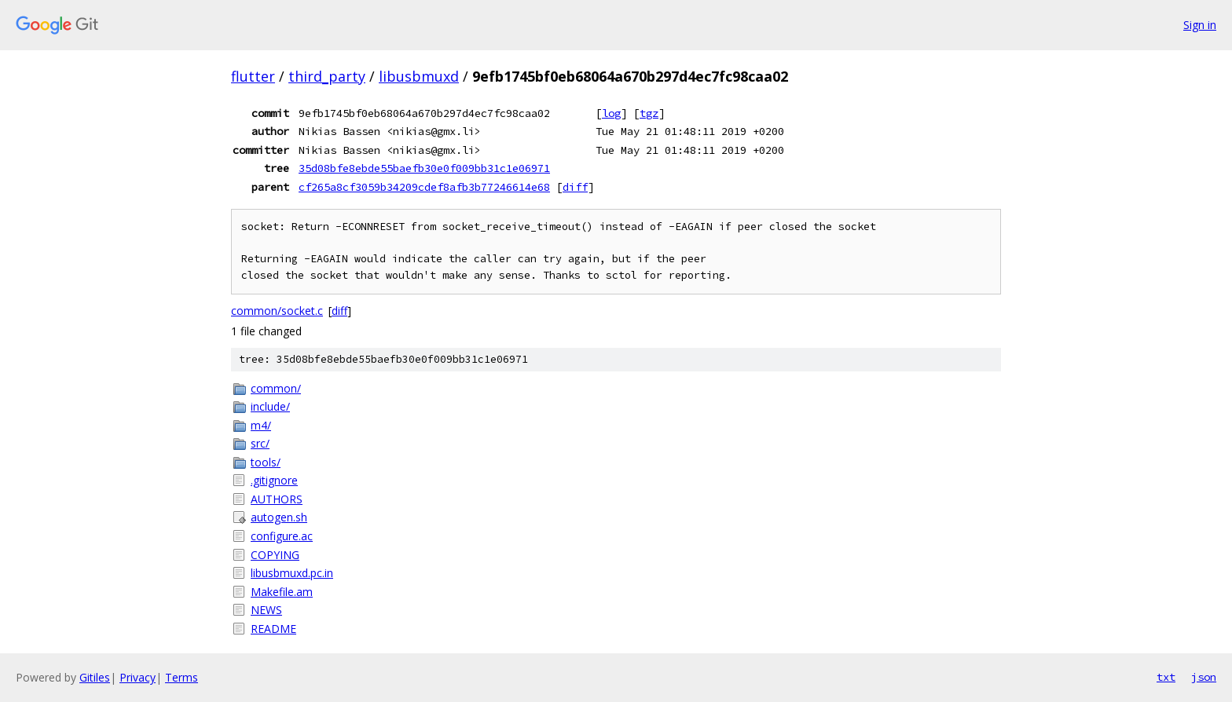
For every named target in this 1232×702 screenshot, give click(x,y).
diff (575, 187)
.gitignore (274, 480)
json (1203, 677)
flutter (253, 76)
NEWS (266, 609)
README (273, 628)
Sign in (1199, 24)
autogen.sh (279, 517)
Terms (181, 677)
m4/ (261, 425)
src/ (260, 443)
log (611, 113)
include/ (270, 406)
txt (1166, 677)
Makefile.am (282, 591)
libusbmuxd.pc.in (292, 572)
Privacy (137, 677)
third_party (326, 76)
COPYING (275, 554)
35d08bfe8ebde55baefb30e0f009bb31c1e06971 (424, 168)
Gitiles (94, 677)
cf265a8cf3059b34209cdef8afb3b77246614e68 (424, 187)
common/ (276, 388)
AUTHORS (276, 499)
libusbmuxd (419, 76)
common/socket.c (277, 310)
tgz (649, 113)
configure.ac (282, 535)
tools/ (265, 462)
